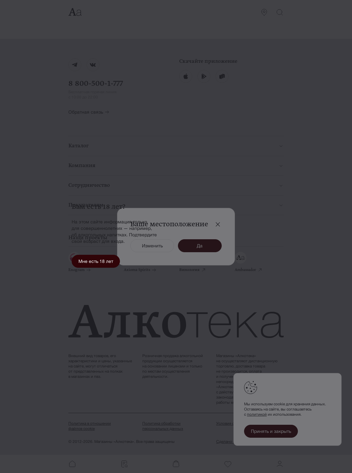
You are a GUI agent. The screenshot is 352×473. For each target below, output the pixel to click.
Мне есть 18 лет (95, 261)
